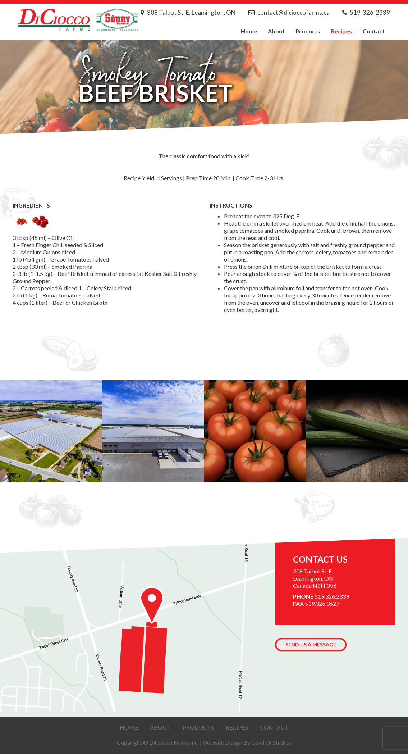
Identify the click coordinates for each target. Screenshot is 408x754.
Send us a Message (310, 644)
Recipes (341, 31)
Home (249, 31)
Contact (374, 31)
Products (307, 31)
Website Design (222, 742)
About (276, 31)
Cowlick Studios (271, 742)
